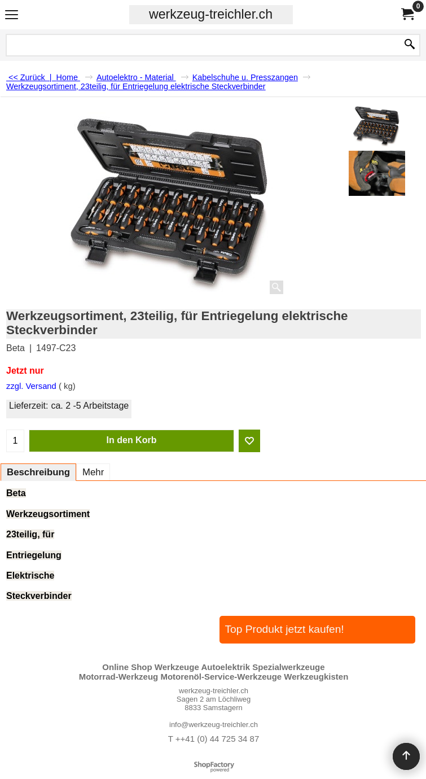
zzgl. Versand (31, 386)
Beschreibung (38, 472)
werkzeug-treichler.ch (211, 14)
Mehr (93, 472)
